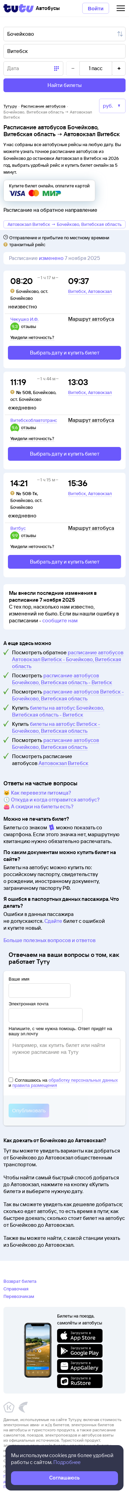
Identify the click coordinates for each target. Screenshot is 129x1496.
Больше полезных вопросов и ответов (49, 940)
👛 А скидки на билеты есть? (38, 806)
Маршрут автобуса (91, 319)
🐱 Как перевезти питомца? (37, 792)
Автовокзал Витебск (63, 763)
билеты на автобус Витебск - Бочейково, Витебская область (56, 727)
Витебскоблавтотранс (33, 420)
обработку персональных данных (83, 1080)
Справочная (16, 1288)
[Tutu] (18, 8)
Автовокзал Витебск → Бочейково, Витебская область (65, 224)
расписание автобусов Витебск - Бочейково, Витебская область (68, 695)
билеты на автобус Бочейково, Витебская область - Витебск (58, 711)
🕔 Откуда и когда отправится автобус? (51, 799)
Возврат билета (19, 1281)
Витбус (18, 528)
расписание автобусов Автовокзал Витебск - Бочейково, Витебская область (67, 659)
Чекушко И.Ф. (24, 319)
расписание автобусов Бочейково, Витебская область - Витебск (62, 679)
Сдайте (53, 921)
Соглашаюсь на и (63, 1083)
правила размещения (34, 1085)
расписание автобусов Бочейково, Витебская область (55, 743)
